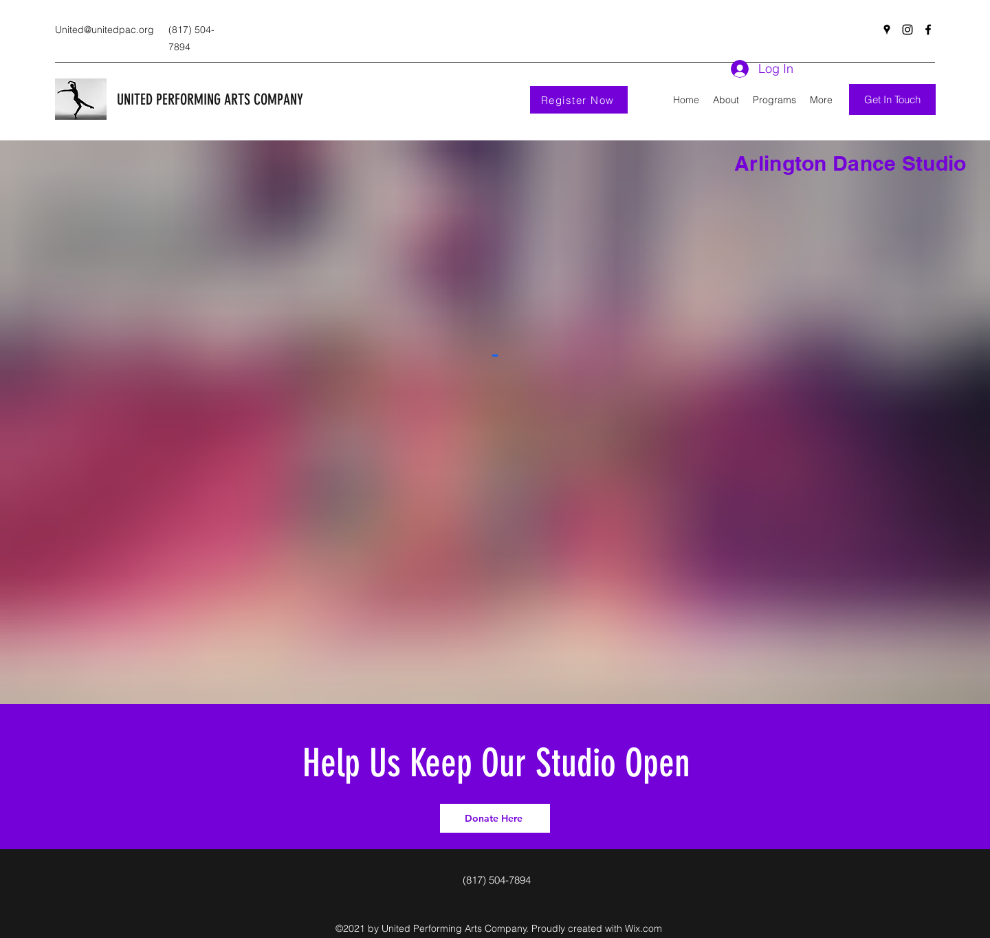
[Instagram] (907, 29)
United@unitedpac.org (104, 29)
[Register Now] (579, 100)
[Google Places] (887, 29)
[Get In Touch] (892, 99)
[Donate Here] (495, 818)
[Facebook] (928, 29)
